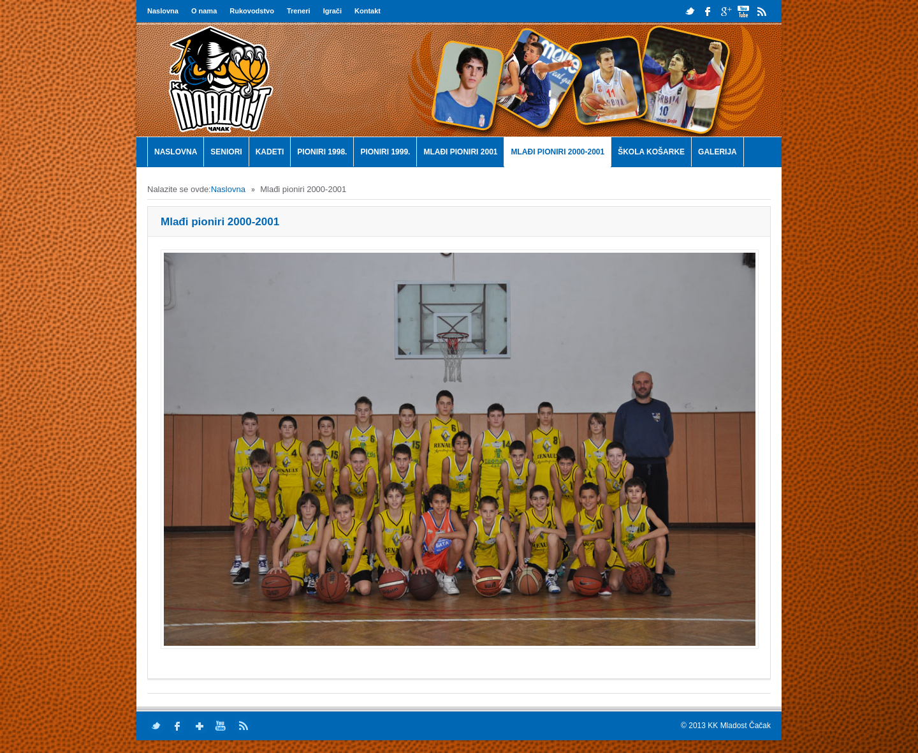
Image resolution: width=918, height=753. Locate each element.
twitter (690, 11)
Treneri (298, 11)
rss (761, 11)
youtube (743, 11)
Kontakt (367, 11)
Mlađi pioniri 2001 (460, 151)
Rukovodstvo (251, 11)
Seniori (226, 151)
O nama (204, 11)
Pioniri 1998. (322, 151)
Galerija (717, 151)
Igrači (332, 11)
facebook (708, 11)
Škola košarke (651, 151)
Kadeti (270, 151)
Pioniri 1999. (385, 151)
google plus (725, 11)
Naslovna (162, 11)
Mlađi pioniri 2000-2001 (557, 151)
